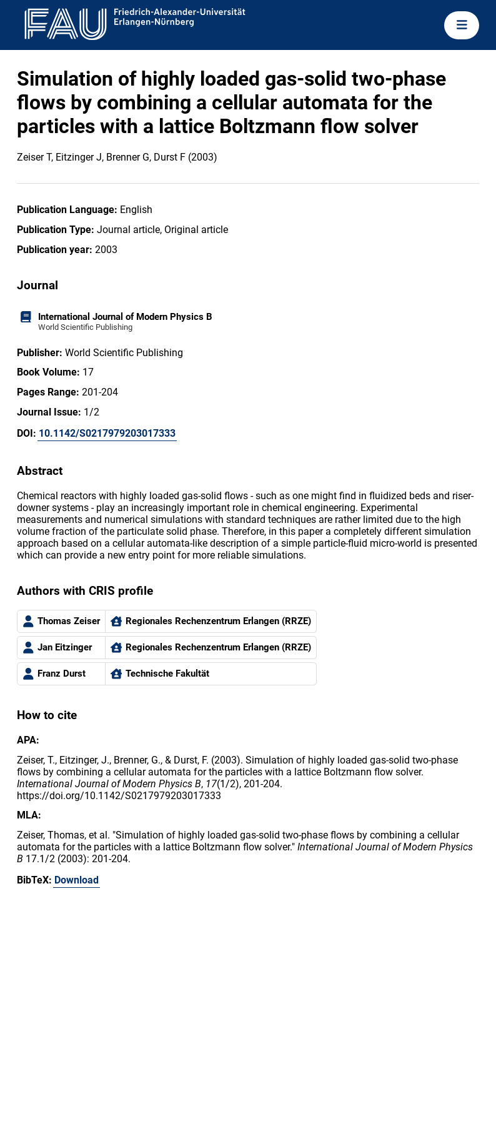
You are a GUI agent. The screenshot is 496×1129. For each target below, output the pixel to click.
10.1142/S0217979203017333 (107, 433)
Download (76, 880)
